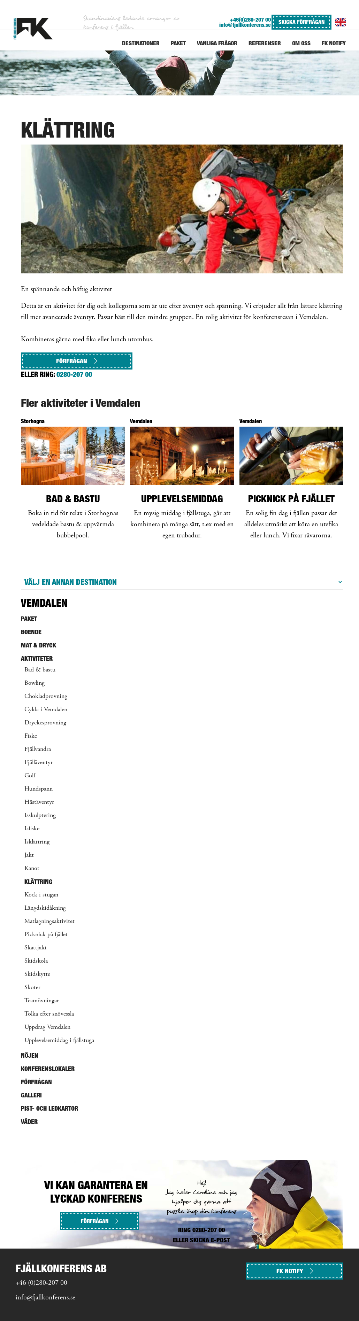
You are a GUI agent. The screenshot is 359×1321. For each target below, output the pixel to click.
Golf (29, 776)
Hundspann (38, 789)
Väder (29, 1121)
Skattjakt (35, 948)
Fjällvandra (37, 749)
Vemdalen (44, 603)
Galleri (31, 1095)
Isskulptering (40, 816)
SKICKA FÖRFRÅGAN (301, 21)
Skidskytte (37, 974)
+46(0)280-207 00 (250, 19)
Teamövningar (41, 1001)
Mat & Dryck (38, 645)
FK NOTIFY (294, 1271)
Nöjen (29, 1055)
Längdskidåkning (45, 908)
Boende (31, 632)
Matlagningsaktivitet (49, 921)
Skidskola (36, 961)
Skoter (32, 988)
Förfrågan (76, 361)
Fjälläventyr (38, 763)
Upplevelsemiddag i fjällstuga (59, 1041)
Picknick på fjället (46, 935)
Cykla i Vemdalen (45, 710)
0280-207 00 (74, 374)
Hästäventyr (39, 802)
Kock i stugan (41, 895)
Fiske (30, 736)
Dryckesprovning (45, 723)
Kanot (31, 868)
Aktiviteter (37, 658)
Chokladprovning (45, 696)
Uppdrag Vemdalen (47, 1027)
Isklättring (36, 842)
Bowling (34, 683)
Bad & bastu (39, 670)
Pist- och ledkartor (49, 1108)
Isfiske (31, 829)
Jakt (29, 855)
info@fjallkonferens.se (245, 25)
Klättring (38, 881)
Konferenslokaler (48, 1068)
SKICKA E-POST (210, 1240)
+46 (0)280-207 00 (41, 1283)
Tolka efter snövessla (49, 1014)
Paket (29, 618)
